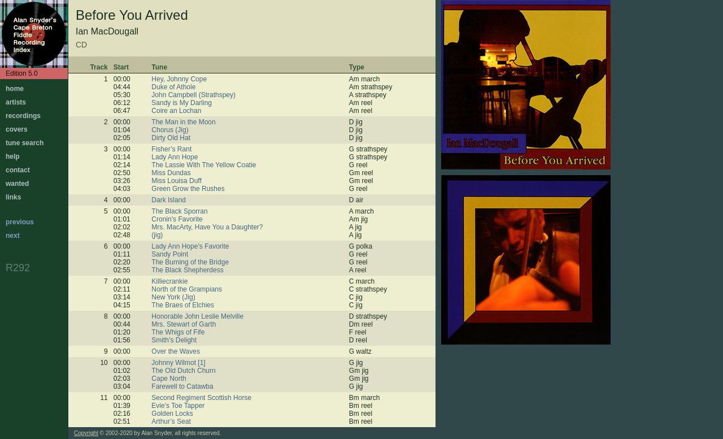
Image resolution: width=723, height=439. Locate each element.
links (13, 197)
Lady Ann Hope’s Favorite (190, 246)
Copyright (86, 433)
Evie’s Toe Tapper (177, 406)
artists (16, 102)
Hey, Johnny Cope (179, 79)
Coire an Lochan (176, 111)
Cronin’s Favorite (176, 219)
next (13, 236)
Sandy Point (169, 254)
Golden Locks (172, 414)
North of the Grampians (186, 289)
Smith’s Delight (174, 340)
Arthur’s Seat (171, 421)
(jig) (157, 235)
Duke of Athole (173, 87)
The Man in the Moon (183, 122)
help (13, 156)
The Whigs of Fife (177, 332)
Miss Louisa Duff (176, 181)
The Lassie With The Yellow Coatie (203, 165)
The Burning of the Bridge (190, 262)
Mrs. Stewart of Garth (183, 324)
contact (18, 170)
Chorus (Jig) (169, 130)
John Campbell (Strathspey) (193, 95)
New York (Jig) (173, 297)
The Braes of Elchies (182, 305)
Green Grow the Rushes (187, 189)
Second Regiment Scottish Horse (201, 398)
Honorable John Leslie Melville (197, 316)
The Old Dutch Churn (183, 371)
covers (17, 129)
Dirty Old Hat (170, 138)
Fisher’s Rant (171, 149)
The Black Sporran (179, 211)
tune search (24, 143)
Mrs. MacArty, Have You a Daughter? (207, 227)
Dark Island (168, 200)
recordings (23, 116)
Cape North (168, 379)
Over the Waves (175, 351)
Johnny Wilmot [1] (178, 363)
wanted (17, 184)
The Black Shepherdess (187, 270)
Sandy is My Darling (181, 103)
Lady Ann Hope (174, 157)
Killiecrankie (169, 281)
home (15, 89)
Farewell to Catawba (182, 386)
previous (20, 222)
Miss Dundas (170, 173)
